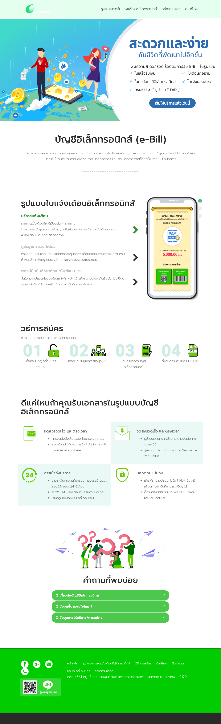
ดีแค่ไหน (191, 9)
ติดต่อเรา (178, 663)
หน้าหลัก (72, 663)
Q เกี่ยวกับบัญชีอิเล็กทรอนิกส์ (110, 595)
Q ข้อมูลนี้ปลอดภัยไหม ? (110, 606)
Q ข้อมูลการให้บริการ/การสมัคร (110, 617)
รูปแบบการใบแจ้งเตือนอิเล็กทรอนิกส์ (129, 9)
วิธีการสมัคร (171, 9)
